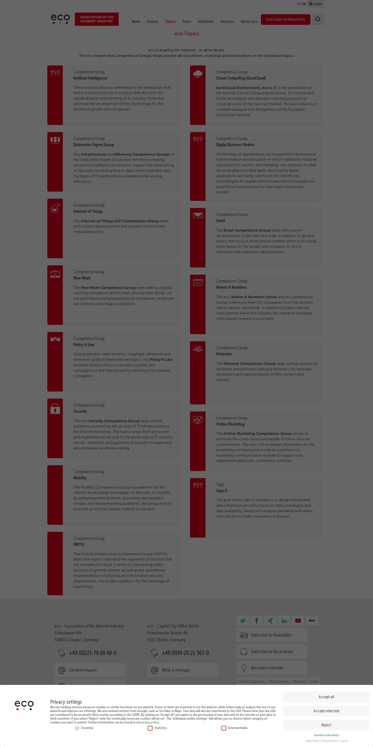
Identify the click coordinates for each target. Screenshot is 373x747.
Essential (84, 726)
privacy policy (150, 720)
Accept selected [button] (326, 709)
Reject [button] (326, 723)
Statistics (157, 726)
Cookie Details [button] (312, 739)
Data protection (330, 739)
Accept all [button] (326, 695)
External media (234, 726)
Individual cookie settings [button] (326, 733)
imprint (344, 739)
